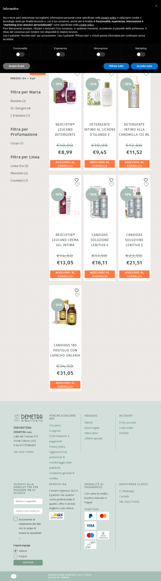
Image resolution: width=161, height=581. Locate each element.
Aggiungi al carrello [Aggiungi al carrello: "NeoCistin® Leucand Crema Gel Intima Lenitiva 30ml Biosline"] (65, 274)
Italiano (23, 550)
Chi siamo (55, 425)
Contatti (124, 496)
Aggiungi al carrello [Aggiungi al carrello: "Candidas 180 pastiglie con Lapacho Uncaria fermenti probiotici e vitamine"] (65, 384)
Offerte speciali (93, 438)
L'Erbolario (18, 115)
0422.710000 (26, 452)
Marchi (88, 422)
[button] (156, 6)
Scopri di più (91, 509)
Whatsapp (126, 491)
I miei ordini (126, 428)
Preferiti (124, 433)
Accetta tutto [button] (144, 66)
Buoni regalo (92, 428)
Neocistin (17, 173)
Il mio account (127, 422)
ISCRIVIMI (28, 562)
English (23, 556)
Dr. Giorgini (18, 108)
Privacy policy (57, 446)
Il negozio (55, 430)
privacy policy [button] (109, 17)
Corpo (15, 143)
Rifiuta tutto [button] (116, 66)
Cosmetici (17, 180)
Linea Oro (17, 166)
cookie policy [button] (86, 24)
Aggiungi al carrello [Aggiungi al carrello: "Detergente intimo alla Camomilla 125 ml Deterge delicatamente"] (134, 164)
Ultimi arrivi (91, 433)
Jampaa (65, 577)
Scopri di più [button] (16, 66)
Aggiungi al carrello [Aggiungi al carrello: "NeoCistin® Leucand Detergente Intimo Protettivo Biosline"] (65, 164)
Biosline (16, 101)
